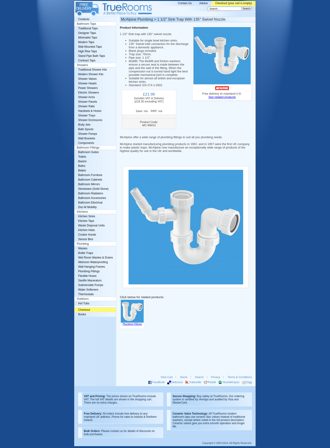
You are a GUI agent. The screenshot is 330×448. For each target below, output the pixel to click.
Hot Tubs (83, 303)
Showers (82, 65)
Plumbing (83, 243)
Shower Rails (86, 106)
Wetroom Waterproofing (93, 262)
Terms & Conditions (240, 377)
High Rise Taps (87, 51)
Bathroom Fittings (88, 147)
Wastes (82, 248)
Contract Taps (86, 60)
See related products (222, 97)
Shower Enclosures (90, 120)
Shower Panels (87, 101)
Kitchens (82, 211)
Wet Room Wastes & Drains (95, 257)
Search (199, 377)
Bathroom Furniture (90, 175)
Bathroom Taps (86, 23)
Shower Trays (86, 115)
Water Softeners (88, 289)
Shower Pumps (87, 133)
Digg (249, 382)
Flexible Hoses (87, 276)
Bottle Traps (85, 253)
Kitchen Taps (86, 221)
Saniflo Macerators (90, 280)
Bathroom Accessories (92, 198)
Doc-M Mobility (87, 207)
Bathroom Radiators (90, 193)
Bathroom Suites (88, 152)
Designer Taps (87, 33)
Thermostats (86, 294)
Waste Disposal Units (91, 225)
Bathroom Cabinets (90, 179)
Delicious (177, 382)
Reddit (212, 382)
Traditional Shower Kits (92, 69)
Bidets (82, 170)
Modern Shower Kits (90, 74)
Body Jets (84, 124)
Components (86, 143)
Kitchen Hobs (86, 230)
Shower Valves (87, 78)
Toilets (82, 156)
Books (82, 314)
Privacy (215, 377)
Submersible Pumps (90, 285)
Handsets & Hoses (89, 111)
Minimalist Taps (87, 37)
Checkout (84, 309)
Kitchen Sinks (86, 216)
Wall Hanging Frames (91, 266)
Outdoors (83, 298)
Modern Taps (86, 42)
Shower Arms (86, 97)
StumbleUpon (231, 382)
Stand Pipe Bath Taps (91, 56)
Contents (83, 19)
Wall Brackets (86, 138)
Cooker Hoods (87, 234)
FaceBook (158, 382)
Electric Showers (88, 92)
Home (183, 377)
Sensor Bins (85, 239)
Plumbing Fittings (89, 271)
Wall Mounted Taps (90, 46)
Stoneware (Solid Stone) (93, 188)
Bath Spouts (86, 129)
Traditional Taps (88, 28)
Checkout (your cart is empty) (233, 3)
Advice (203, 3)
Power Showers (88, 88)
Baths (81, 166)
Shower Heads (87, 83)
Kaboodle (195, 382)
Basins (82, 161)
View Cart (167, 377)
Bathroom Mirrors (89, 184)
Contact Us (185, 3)
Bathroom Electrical (90, 202)
